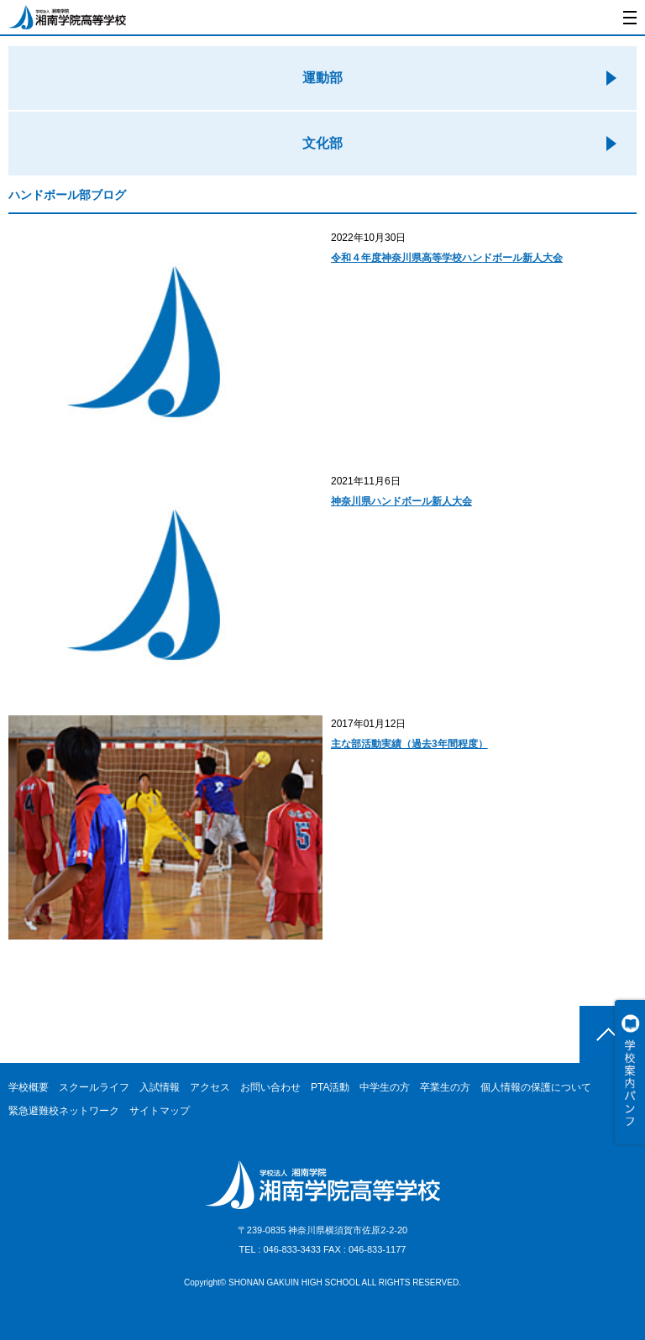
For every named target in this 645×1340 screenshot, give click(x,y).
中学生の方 (384, 1087)
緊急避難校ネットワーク (63, 1111)
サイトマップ (159, 1111)
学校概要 (28, 1087)
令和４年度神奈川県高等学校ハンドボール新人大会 (447, 258)
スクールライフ (94, 1087)
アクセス (210, 1087)
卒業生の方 (445, 1087)
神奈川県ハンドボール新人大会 (401, 501)
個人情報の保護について (535, 1087)
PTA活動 (330, 1087)
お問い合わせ (270, 1087)
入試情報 (159, 1087)
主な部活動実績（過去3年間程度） (409, 744)
